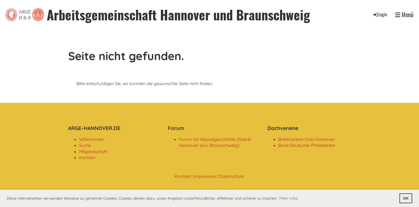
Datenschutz (231, 176)
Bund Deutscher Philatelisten (306, 145)
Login (380, 14)
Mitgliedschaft (93, 151)
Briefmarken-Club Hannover (306, 139)
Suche (85, 145)
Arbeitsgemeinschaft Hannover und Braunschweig (178, 14)
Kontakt (87, 157)
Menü (404, 14)
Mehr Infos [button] (288, 198)
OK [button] (405, 198)
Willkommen (91, 139)
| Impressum (203, 176)
